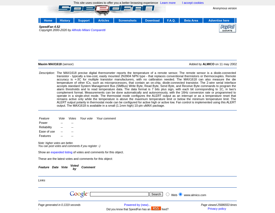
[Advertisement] (137, 45)
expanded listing (62, 152)
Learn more (167, 2)
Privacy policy (217, 208)
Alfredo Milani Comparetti (89, 30)
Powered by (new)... (137, 204)
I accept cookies (193, 2)
